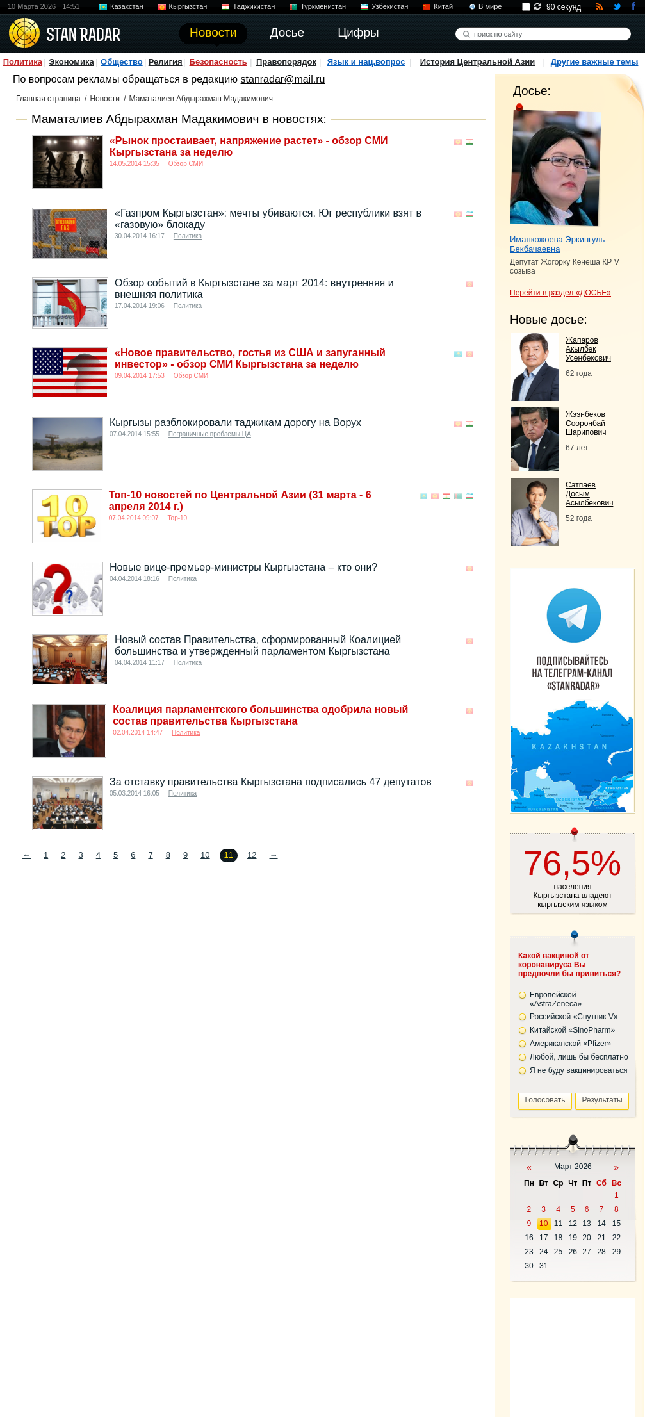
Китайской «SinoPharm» (572, 1030)
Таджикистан (254, 6)
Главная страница (48, 98)
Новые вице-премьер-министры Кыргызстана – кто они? (243, 567)
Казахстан (126, 6)
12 (251, 855)
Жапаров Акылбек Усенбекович (588, 349)
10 (204, 855)
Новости (104, 98)
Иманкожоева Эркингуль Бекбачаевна (557, 244)
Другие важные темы (595, 62)
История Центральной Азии (477, 62)
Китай (443, 6)
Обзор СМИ (185, 163)
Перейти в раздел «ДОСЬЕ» (560, 292)
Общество (122, 62)
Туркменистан (323, 6)
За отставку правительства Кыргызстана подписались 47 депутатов (271, 781)
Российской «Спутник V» (574, 1016)
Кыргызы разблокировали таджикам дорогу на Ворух (235, 422)
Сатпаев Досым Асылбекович (589, 493)
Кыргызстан (188, 6)
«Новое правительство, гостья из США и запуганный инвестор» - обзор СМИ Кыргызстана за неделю (250, 358)
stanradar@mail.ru (283, 79)
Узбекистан (389, 6)
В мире (490, 6)
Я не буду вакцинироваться (579, 1070)
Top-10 (178, 517)
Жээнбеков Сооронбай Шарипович (586, 423)
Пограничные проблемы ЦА (209, 434)
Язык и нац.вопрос (366, 62)
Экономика (71, 62)
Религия (166, 62)
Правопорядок (286, 62)
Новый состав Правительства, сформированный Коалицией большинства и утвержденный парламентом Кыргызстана (258, 645)
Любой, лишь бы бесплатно (579, 1057)
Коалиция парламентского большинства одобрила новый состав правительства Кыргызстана (260, 715)
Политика (22, 62)
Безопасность (218, 62)
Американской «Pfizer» (570, 1043)
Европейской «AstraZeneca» (556, 999)
